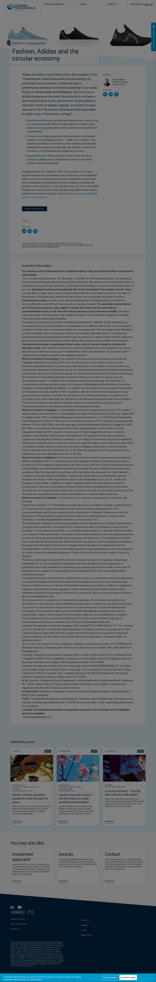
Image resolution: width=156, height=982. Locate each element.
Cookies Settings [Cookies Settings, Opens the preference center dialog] (109, 977)
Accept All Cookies (128, 977)
